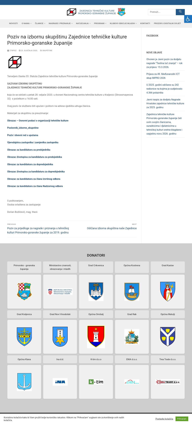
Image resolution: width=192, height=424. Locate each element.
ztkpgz (11, 50)
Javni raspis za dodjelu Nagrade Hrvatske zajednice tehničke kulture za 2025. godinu (165, 103)
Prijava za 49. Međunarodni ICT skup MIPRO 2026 (163, 76)
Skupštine (46, 50)
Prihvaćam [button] (181, 419)
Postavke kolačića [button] (164, 419)
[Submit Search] (180, 12)
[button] (188, 19)
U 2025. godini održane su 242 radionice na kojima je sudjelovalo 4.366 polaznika (164, 88)
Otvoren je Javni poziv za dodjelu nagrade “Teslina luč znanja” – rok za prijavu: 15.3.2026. (164, 63)
